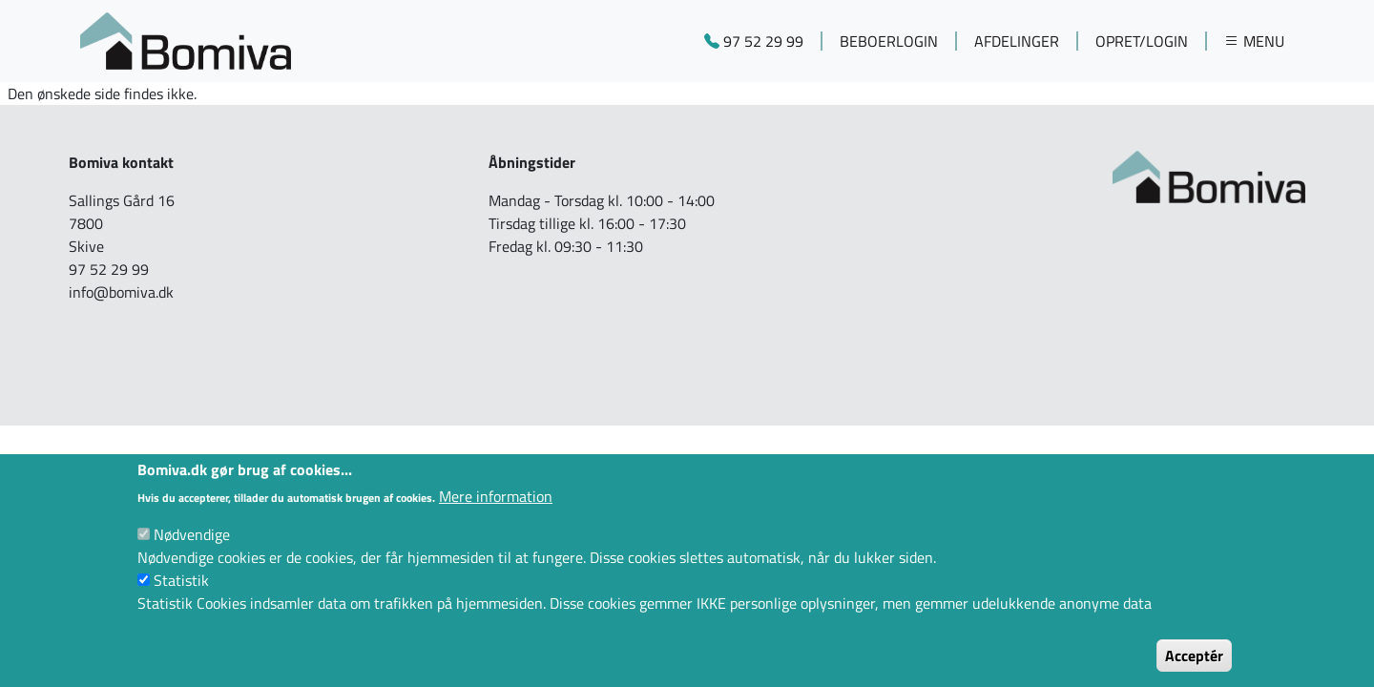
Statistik (181, 600)
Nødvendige (192, 554)
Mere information (495, 516)
